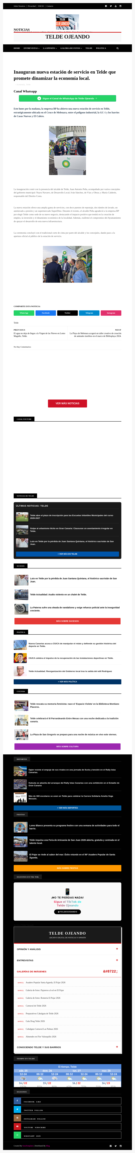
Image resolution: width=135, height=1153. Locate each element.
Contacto (49, 6)
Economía (21, 84)
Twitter (67, 313)
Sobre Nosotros (19, 6)
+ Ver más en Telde (67, 554)
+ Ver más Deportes (67, 808)
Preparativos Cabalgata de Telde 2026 (42, 1013)
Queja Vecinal (90, 56)
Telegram (89, 313)
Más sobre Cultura (67, 746)
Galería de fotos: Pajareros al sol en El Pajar (45, 990)
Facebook (46, 313)
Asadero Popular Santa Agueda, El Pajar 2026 (46, 982)
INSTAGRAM (30, 1119)
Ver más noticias (67, 403)
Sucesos (60, 56)
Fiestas (34, 56)
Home (17, 48)
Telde (88, 48)
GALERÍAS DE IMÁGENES (31, 971)
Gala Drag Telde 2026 (35, 1021)
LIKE (38, 1102)
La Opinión (49, 48)
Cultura (47, 56)
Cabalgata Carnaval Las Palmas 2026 (42, 1029)
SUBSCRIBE (40, 1127)
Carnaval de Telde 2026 (36, 1006)
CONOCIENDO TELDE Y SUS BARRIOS (39, 1047)
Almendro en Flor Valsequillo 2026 (41, 1037)
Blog (48, 1146)
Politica (101, 48)
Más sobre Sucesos (67, 621)
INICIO (41, 6)
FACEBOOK (29, 1102)
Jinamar (73, 56)
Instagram (111, 313)
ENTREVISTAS (25, 960)
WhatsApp (24, 313)
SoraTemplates (27, 1146)
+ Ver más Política (67, 682)
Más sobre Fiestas (67, 868)
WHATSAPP (29, 1136)
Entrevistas (31, 48)
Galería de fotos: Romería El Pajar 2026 (43, 998)
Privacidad (32, 6)
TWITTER (28, 1110)
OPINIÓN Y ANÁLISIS (29, 949)
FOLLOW (39, 1110)
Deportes (21, 56)
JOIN (38, 1136)
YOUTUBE (28, 1127)
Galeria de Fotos (70, 48)
